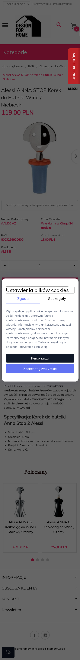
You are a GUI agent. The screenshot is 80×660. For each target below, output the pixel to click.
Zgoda (23, 298)
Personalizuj (40, 358)
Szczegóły (57, 298)
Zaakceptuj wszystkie (40, 369)
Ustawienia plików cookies (37, 290)
